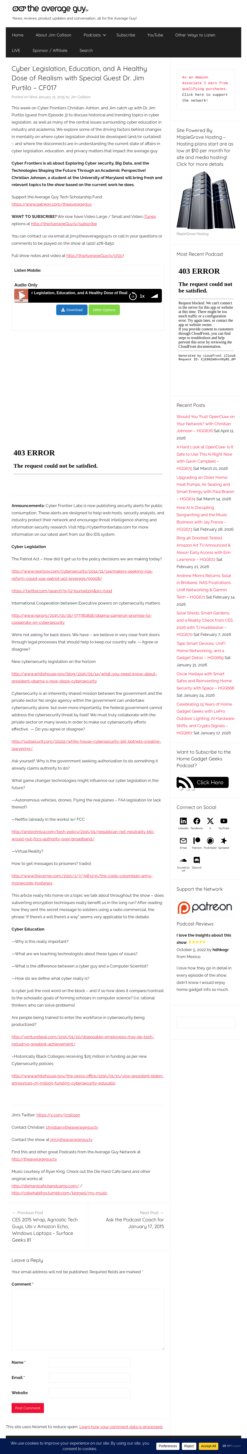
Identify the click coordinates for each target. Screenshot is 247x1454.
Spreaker (223, 847)
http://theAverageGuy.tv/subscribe (64, 223)
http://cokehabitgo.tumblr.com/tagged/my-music (59, 1192)
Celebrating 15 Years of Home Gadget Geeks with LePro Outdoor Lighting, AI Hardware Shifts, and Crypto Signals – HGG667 (205, 718)
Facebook (197, 828)
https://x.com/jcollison (58, 1115)
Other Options (104, 310)
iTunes (150, 216)
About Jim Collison (53, 34)
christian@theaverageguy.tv (72, 1127)
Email (18, 1377)
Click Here (210, 782)
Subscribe (126, 34)
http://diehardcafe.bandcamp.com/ (45, 1185)
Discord (196, 867)
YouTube (155, 34)
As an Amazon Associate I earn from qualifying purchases (206, 83)
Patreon (197, 847)
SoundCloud (183, 869)
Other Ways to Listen (195, 34)
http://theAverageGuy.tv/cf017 (95, 255)
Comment (23, 1284)
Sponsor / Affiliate (50, 50)
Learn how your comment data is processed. (121, 1426)
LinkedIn (183, 828)
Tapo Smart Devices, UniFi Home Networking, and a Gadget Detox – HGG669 (201, 650)
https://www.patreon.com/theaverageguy (52, 204)
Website (20, 1392)
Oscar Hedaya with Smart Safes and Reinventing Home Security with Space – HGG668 (205, 681)
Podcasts (95, 34)
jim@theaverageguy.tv (71, 1139)
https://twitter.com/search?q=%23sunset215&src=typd (62, 590)
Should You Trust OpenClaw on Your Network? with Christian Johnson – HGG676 (206, 423)
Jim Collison (81, 97)
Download (75, 310)
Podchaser (210, 847)
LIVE (16, 50)
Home (17, 34)
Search (86, 50)
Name (19, 1362)
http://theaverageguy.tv (34, 1159)
